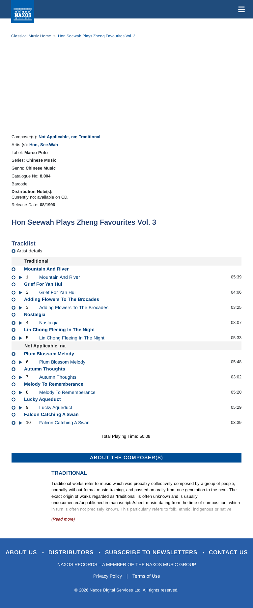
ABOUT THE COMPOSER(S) (126, 457)
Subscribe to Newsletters (152, 552)
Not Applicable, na (57, 136)
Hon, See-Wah (43, 144)
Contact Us (228, 552)
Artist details (29, 250)
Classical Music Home (31, 36)
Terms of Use (146, 576)
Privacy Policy (107, 576)
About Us (22, 552)
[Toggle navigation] (240, 9)
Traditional (89, 136)
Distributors (72, 552)
